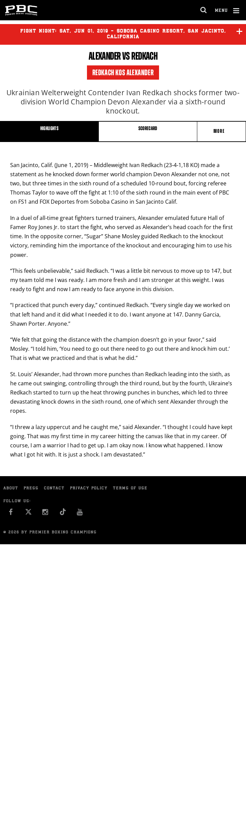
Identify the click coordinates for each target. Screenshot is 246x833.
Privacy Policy (89, 488)
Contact (54, 488)
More (220, 131)
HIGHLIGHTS (49, 128)
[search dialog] (203, 10)
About (10, 488)
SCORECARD (147, 128)
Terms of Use (130, 488)
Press (31, 488)
